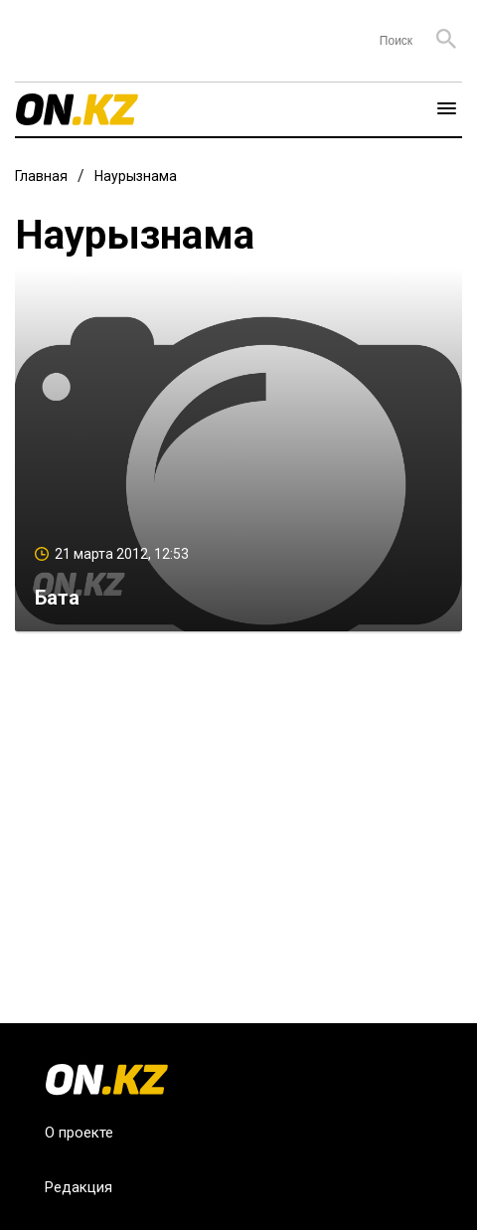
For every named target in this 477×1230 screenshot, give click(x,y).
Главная (41, 176)
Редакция (78, 1187)
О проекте (79, 1133)
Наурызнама (135, 176)
